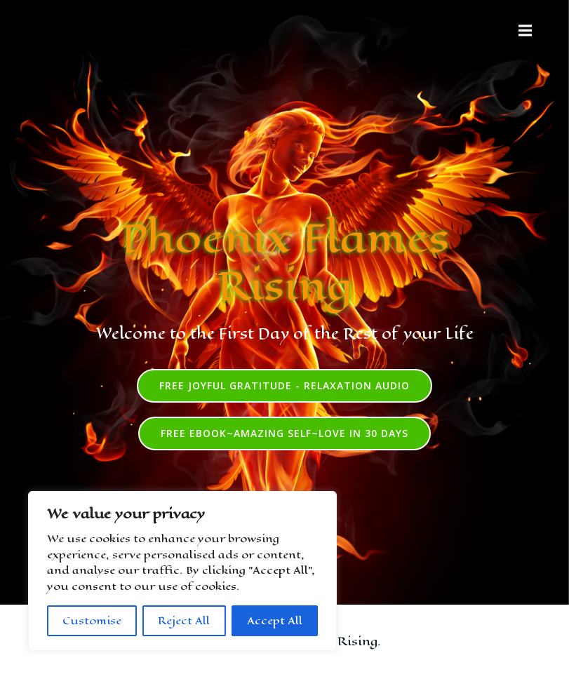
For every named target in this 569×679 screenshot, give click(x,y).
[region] (182, 571)
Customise (91, 620)
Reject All (184, 620)
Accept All (274, 620)
